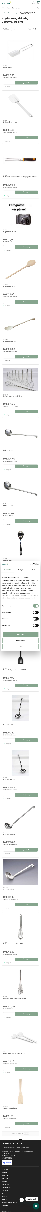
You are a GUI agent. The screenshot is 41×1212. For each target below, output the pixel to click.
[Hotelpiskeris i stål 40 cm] (20, 379)
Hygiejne (5, 1190)
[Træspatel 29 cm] (20, 1091)
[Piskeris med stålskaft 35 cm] (20, 982)
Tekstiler (5, 1178)
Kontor (4, 1193)
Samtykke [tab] (7, 570)
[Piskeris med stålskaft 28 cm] (20, 927)
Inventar (5, 1175)
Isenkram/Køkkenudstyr (10, 13)
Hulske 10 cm (8, 451)
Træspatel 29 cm (10, 1108)
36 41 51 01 (5, 1154)
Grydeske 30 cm (9, 232)
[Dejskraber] (20, 50)
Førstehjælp (6, 1187)
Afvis (20, 647)
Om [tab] (33, 570)
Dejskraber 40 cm (10, 122)
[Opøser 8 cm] (20, 708)
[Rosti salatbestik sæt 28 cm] (20, 1037)
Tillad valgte (20, 640)
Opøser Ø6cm (8, 889)
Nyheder (5, 1205)
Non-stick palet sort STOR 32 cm (16, 670)
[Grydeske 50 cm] (20, 324)
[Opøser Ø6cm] (20, 872)
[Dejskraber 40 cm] (20, 105)
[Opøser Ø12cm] (20, 817)
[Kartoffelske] (20, 543)
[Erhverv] (6, 2)
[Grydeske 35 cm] (20, 270)
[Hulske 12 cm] (20, 489)
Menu (2, 8)
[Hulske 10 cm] (20, 434)
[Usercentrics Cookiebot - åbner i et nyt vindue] (29, 564)
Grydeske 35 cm (9, 286)
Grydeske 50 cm (9, 341)
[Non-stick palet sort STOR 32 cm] (20, 653)
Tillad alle (20, 634)
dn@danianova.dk (8, 1156)
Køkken (4, 1196)
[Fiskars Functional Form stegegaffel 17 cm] (20, 160)
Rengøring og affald (9, 1202)
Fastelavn (5, 1184)
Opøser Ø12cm (9, 834)
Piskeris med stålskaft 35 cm (14, 999)
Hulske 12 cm (8, 505)
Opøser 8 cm (8, 725)
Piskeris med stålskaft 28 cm (14, 944)
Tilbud (4, 1172)
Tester (4, 1181)
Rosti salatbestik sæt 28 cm (14, 1053)
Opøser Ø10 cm (9, 779)
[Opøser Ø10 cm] (20, 763)
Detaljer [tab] (20, 570)
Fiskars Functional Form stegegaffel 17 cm (20, 177)
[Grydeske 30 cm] (20, 215)
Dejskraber (7, 67)
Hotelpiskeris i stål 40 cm (13, 396)
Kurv (38, 2)
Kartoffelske (8, 560)
